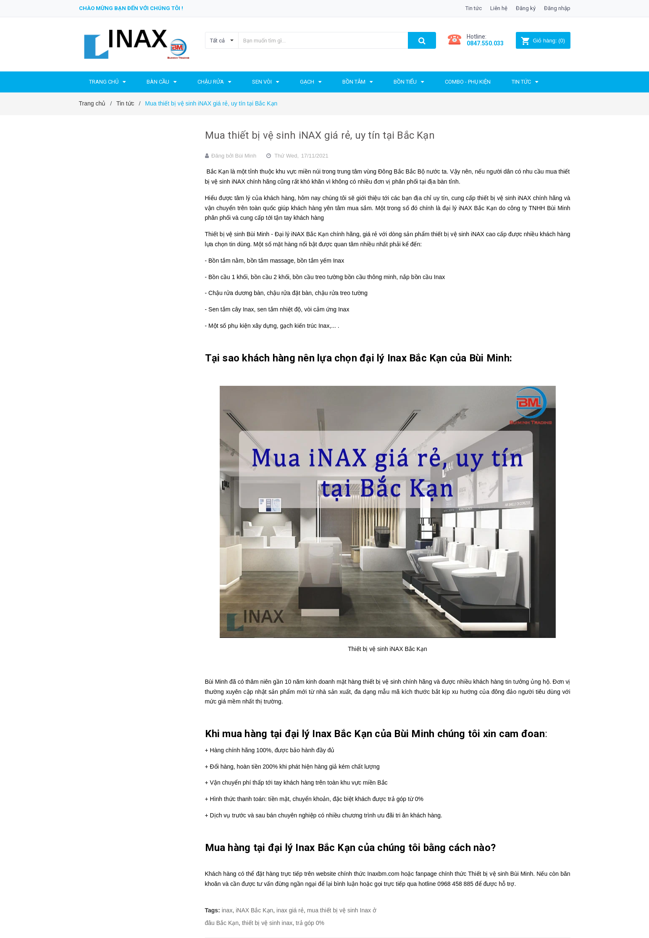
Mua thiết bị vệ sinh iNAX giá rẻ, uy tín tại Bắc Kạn (320, 135)
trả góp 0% (310, 923)
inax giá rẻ (290, 910)
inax (227, 910)
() (543, 40)
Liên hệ (498, 8)
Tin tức (473, 8)
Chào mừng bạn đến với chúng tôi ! (131, 8)
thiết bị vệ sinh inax (267, 923)
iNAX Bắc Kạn (254, 910)
